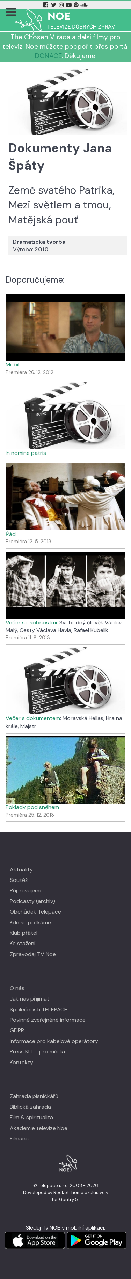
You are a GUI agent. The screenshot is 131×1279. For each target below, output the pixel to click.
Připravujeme (26, 890)
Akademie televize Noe (38, 1128)
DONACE (48, 56)
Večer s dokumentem (33, 718)
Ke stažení (22, 943)
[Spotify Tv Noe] (76, 5)
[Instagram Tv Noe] (62, 5)
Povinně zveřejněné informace (48, 1020)
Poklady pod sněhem (32, 807)
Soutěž (19, 880)
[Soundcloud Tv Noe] (84, 5)
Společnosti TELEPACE (38, 1009)
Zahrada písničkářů (34, 1096)
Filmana (19, 1138)
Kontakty (21, 1062)
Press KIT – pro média (37, 1051)
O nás (17, 988)
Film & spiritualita (31, 1117)
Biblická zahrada (30, 1107)
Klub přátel (23, 933)
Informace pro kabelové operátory (54, 1041)
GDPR (17, 1030)
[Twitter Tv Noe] (54, 5)
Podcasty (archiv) (32, 901)
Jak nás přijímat (29, 998)
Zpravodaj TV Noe (33, 954)
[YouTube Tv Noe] (69, 5)
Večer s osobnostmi (31, 622)
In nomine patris (26, 453)
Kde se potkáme (30, 922)
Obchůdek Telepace (35, 911)
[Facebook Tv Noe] (46, 5)
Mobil (12, 364)
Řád (11, 534)
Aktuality (21, 869)
